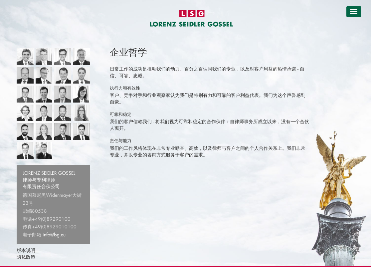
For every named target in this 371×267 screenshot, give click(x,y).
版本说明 (26, 250)
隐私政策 (26, 257)
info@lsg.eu (54, 234)
